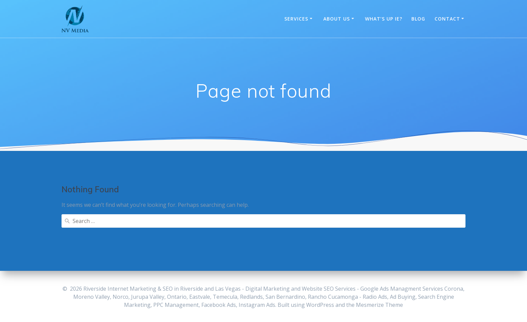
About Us (336, 18)
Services (296, 18)
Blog (418, 18)
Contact (447, 18)
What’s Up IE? (383, 18)
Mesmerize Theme (379, 305)
